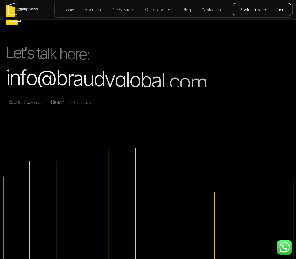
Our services (123, 9)
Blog (187, 9)
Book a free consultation (262, 9)
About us (93, 9)
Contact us (211, 9)
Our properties (158, 9)
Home (68, 9)
